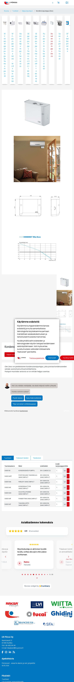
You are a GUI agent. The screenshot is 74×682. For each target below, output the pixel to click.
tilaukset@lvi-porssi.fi (15, 610)
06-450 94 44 (10, 607)
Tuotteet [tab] (7, 420)
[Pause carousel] (37, 540)
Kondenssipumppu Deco (44, 11)
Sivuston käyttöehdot (25, 659)
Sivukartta (34, 664)
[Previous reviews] (5, 518)
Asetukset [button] (52, 358)
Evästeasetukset (21, 664)
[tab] (22, 536)
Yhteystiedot (7, 649)
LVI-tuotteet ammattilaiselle (13, 644)
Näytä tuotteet (13, 354)
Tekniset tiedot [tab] (22, 420)
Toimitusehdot (7, 664)
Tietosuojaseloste (8, 659)
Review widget (30, 548)
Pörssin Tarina (7, 646)
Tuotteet (15, 11)
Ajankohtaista (8, 621)
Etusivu (6, 11)
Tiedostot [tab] (37, 420)
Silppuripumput (27, 11)
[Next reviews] (68, 518)
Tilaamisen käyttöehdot (44, 659)
